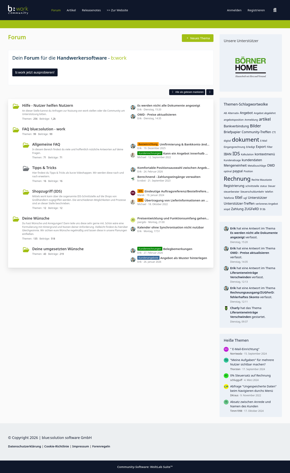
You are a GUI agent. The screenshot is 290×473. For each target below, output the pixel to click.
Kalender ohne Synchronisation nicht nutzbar (170, 227)
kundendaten (252, 160)
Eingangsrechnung (234, 147)
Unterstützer (257, 197)
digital (227, 140)
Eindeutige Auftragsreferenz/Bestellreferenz (176, 191)
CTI (274, 132)
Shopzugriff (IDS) (47, 191)
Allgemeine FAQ (46, 144)
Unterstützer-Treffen (239, 203)
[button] (209, 92)
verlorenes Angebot (267, 203)
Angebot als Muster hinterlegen (183, 258)
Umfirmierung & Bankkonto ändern (184, 144)
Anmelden (234, 10)
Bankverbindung (236, 126)
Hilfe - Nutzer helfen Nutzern (47, 105)
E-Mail (263, 140)
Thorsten (235, 369)
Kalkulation (247, 154)
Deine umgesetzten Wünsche (58, 248)
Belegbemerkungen (177, 249)
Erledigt (250, 147)
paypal (238, 171)
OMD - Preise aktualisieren (156, 114)
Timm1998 (236, 411)
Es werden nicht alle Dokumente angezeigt (168, 105)
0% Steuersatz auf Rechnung (250, 375)
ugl (245, 198)
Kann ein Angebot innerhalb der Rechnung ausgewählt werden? (186, 153)
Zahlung (237, 209)
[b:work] (33, 10)
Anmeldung (251, 119)
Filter (269, 147)
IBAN (227, 154)
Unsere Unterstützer (241, 40)
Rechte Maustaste (262, 180)
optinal (228, 171)
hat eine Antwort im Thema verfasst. (254, 232)
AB (225, 113)
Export (261, 146)
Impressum (80, 446)
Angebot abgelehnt (265, 113)
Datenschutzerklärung (24, 446)
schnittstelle (252, 186)
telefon (269, 191)
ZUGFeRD (251, 209)
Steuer (272, 186)
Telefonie (229, 198)
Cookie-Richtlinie (56, 446)
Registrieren (256, 10)
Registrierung (234, 186)
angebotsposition (234, 119)
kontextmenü (265, 154)
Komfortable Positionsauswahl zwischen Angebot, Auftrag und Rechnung (173, 168)
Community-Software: (145, 467)
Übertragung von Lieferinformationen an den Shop (176, 200)
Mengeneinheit (235, 165)
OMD (271, 165)
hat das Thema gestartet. (247, 312)
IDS (236, 153)
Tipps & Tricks (44, 167)
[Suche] (275, 10)
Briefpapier (232, 132)
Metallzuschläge (257, 165)
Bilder (255, 126)
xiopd (227, 209)
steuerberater (231, 191)
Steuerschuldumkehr (252, 191)
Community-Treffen (256, 132)
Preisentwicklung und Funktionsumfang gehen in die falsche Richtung (173, 218)
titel (238, 197)
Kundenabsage (232, 160)
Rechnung (237, 178)
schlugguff (236, 380)
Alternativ (233, 113)
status (263, 186)
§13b (262, 209)
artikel (265, 119)
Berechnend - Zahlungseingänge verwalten (169, 177)
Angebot (246, 113)
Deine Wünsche (35, 218)
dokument (245, 139)
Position (248, 171)
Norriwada (236, 353)
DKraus (234, 395)
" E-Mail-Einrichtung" (244, 349)
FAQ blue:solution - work (43, 129)
